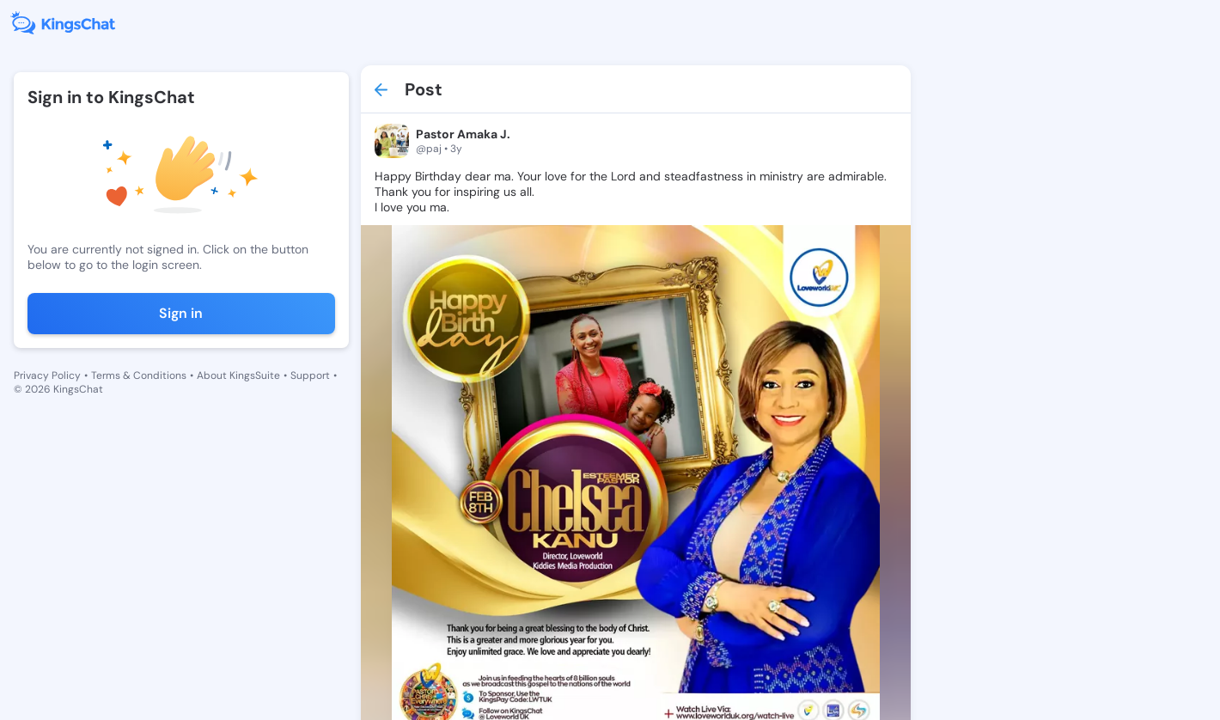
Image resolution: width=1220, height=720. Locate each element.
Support (310, 375)
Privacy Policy (47, 375)
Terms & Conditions (138, 375)
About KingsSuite (238, 375)
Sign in (181, 313)
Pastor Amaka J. (463, 134)
